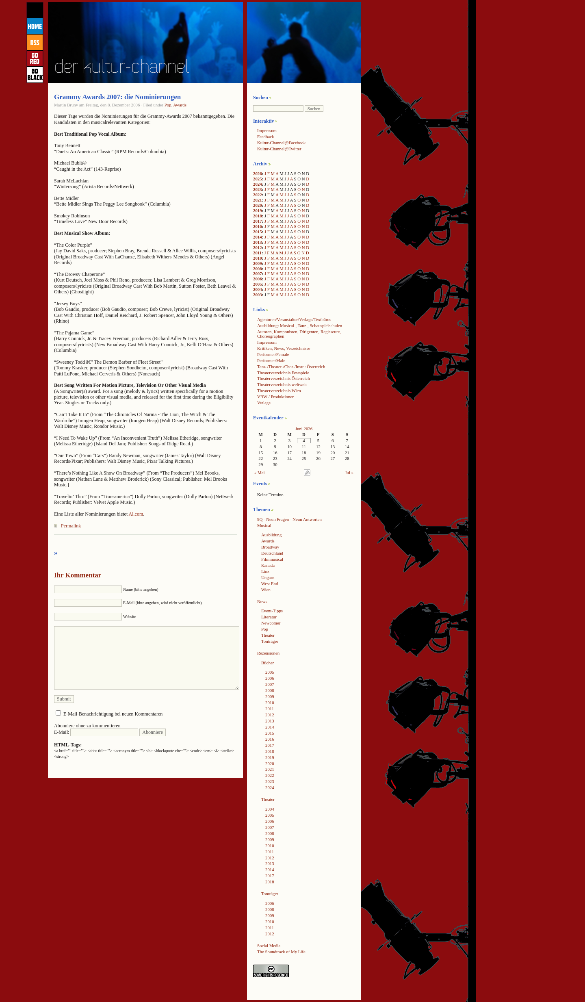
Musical (264, 525)
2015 (257, 231)
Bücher (267, 662)
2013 (257, 242)
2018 (257, 215)
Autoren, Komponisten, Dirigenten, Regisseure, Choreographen (299, 333)
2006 (257, 278)
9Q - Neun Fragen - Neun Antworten (289, 519)
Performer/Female (273, 354)
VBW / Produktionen (276, 396)
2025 (257, 178)
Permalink (71, 526)
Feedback (265, 136)
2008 (257, 268)
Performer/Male (271, 360)
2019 (257, 210)
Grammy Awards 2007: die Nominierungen (117, 97)
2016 (257, 226)
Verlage (264, 402)
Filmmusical (272, 559)
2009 (257, 263)
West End (269, 583)
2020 (257, 205)
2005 (257, 284)
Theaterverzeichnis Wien (279, 390)
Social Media (268, 945)
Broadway (270, 546)
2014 (257, 236)
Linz (265, 571)
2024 (257, 184)
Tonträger (269, 641)
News (262, 601)
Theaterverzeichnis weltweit (282, 384)
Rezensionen (268, 653)
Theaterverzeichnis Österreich (283, 378)
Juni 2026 (303, 428)
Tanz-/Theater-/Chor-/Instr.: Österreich (291, 366)
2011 (257, 252)
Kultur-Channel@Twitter (279, 148)
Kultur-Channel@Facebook (281, 142)
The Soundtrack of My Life (281, 951)
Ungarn (267, 577)
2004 (257, 289)
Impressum (267, 130)
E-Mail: (96, 732)
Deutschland (272, 553)
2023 (257, 189)
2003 (257, 294)
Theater (268, 635)
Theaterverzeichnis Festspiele (283, 372)
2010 (257, 258)
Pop (168, 104)
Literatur (269, 616)
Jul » (349, 472)
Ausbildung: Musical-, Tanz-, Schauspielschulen (299, 325)
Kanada (268, 565)
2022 (257, 194)
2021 (257, 199)
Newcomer (270, 622)
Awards (179, 104)
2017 (257, 221)
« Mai (259, 472)
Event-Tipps (272, 610)
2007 (257, 273)
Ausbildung (271, 534)
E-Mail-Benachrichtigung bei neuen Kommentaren (112, 714)
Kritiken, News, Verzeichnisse (283, 348)
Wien (266, 589)
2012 (257, 247)
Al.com (136, 514)
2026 (257, 173)
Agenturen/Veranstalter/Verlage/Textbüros (294, 319)
